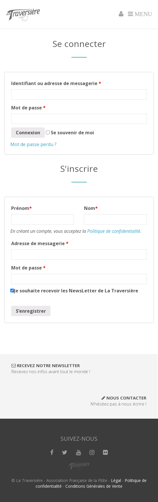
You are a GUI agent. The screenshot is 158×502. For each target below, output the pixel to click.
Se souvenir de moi (70, 132)
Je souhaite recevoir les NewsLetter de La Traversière (74, 291)
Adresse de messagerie (40, 243)
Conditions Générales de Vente (93, 486)
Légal (116, 480)
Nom (91, 208)
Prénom (21, 208)
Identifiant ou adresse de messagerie (56, 83)
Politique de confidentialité (113, 231)
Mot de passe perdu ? (33, 144)
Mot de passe (28, 108)
